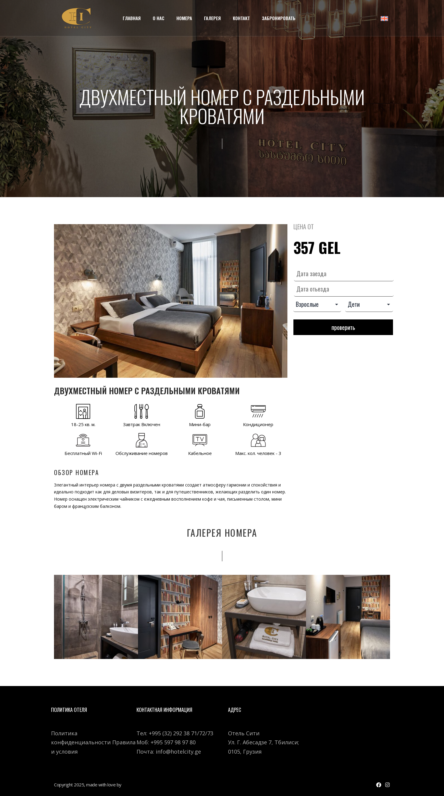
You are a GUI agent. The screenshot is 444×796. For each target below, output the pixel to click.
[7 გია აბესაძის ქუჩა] (350, 734)
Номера (184, 18)
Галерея (212, 18)
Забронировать (279, 18)
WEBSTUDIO (135, 785)
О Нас (158, 18)
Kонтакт (241, 18)
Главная (132, 18)
